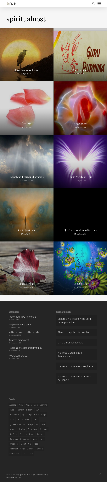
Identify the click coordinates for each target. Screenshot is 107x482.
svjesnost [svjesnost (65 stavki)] (13, 444)
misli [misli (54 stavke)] (43, 424)
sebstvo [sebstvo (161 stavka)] (23, 434)
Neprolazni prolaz (17, 355)
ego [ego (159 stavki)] (23, 415)
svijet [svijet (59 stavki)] (42, 439)
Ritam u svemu (26, 283)
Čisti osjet (27, 123)
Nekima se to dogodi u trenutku (25, 347)
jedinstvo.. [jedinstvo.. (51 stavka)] (25, 419)
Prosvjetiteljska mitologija (22, 316)
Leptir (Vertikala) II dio (80, 177)
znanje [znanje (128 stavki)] (40, 449)
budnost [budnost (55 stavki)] (20, 410)
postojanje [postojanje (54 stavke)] (32, 429)
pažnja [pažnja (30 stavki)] (22, 429)
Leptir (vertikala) (26, 230)
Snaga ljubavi (80, 123)
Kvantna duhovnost (18, 340)
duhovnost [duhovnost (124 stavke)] (14, 415)
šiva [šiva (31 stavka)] (24, 454)
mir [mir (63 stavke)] (37, 424)
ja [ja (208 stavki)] (18, 419)
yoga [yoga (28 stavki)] (22, 449)
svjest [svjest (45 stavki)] (23, 444)
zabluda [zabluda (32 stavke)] (31, 449)
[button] (99, 3)
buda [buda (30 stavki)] (11, 410)
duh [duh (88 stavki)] (37, 410)
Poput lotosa (80, 283)
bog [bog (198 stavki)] (36, 405)
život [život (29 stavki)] (30, 454)
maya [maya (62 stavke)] (30, 424)
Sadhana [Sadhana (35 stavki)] (44, 429)
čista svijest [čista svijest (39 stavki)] (14, 454)
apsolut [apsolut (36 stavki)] (12, 405)
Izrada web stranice (13, 478)
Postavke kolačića (40, 475)
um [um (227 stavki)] (29, 444)
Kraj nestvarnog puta (19, 324)
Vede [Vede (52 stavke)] (36, 444)
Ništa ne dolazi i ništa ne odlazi (24, 332)
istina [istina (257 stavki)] (11, 419)
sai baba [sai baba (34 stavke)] (13, 434)
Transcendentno (74, 342)
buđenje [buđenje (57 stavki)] (29, 410)
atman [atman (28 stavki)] (29, 405)
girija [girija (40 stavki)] (29, 415)
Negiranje (87, 366)
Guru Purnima (80, 70)
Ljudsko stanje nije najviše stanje (80, 230)
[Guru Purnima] (80, 54)
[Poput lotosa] (80, 268)
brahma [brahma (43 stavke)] (43, 405)
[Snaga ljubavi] (80, 108)
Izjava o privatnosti (26, 475)
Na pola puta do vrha (78, 332)
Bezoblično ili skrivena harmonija (27, 177)
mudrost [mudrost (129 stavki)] (13, 429)
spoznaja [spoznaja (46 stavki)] (13, 439)
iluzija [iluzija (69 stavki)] (43, 415)
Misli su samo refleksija (26, 70)
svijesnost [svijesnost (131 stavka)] (24, 439)
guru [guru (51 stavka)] (36, 415)
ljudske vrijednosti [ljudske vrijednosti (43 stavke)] (17, 424)
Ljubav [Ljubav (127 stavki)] (35, 419)
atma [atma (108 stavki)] (21, 405)
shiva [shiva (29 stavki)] (31, 434)
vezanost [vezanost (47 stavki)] (13, 449)
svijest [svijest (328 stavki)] (34, 439)
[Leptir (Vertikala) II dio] (80, 161)
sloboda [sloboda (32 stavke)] (40, 434)
